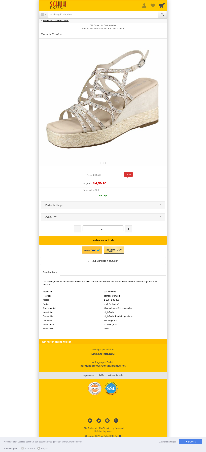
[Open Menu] (43, 15)
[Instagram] (107, 420)
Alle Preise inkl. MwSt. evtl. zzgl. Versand (104, 428)
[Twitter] (98, 420)
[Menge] (103, 228)
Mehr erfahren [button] (75, 442)
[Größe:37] (103, 217)
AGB (101, 375)
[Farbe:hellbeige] (103, 205)
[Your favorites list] (152, 5)
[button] (92, 250)
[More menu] (144, 5)
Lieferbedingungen (103, 431)
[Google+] (116, 420)
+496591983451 (103, 354)
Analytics (45, 448)
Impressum (88, 375)
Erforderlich (29, 448)
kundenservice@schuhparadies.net (102, 365)
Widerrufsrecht (115, 375)
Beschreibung (50, 272)
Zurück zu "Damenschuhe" (56, 20)
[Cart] (162, 5)
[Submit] (162, 14)
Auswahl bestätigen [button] (167, 442)
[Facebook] (90, 420)
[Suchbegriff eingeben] (103, 14)
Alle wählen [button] (191, 442)
